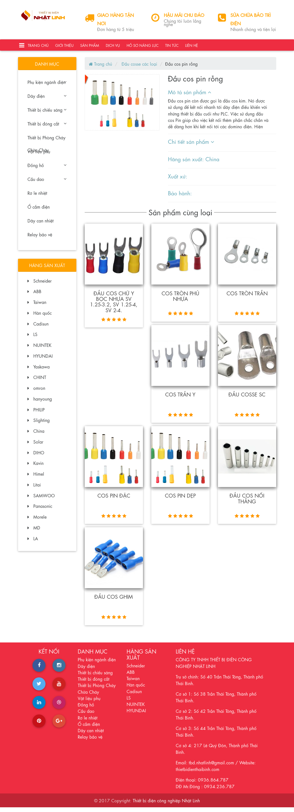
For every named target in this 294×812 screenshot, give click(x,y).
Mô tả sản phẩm (189, 96)
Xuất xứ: (177, 180)
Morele (37, 521)
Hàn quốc (39, 317)
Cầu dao (46, 183)
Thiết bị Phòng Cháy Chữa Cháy (46, 143)
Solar (35, 446)
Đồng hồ (46, 169)
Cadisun (38, 328)
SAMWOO (41, 500)
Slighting (38, 424)
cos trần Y (180, 398)
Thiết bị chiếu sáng (46, 114)
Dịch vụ (113, 47)
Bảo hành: (180, 197)
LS (32, 338)
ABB (34, 295)
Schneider (39, 285)
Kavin (35, 467)
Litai (34, 489)
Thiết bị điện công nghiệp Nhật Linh (166, 805)
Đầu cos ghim (113, 601)
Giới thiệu (64, 47)
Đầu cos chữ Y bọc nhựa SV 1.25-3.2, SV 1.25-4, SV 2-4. (113, 305)
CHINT (36, 381)
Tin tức (172, 47)
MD (33, 532)
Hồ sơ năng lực (143, 47)
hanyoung (39, 403)
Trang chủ (38, 47)
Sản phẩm (89, 47)
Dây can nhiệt (40, 225)
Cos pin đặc (113, 499)
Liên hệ (191, 47)
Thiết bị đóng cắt (46, 128)
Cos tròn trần (247, 297)
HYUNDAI (40, 360)
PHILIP (36, 414)
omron (36, 392)
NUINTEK (39, 349)
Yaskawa (38, 371)
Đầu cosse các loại (138, 68)
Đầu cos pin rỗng (181, 68)
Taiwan (36, 306)
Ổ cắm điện (38, 211)
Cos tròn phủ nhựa (180, 300)
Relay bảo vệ (39, 239)
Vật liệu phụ (38, 155)
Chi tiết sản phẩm (191, 145)
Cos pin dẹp (180, 499)
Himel (35, 478)
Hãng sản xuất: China (193, 163)
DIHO (35, 457)
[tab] (219, 96)
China (35, 435)
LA (32, 542)
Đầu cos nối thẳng (247, 502)
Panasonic (39, 510)
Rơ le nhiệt (37, 197)
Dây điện (46, 100)
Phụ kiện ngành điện (46, 86)
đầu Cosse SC (246, 398)
